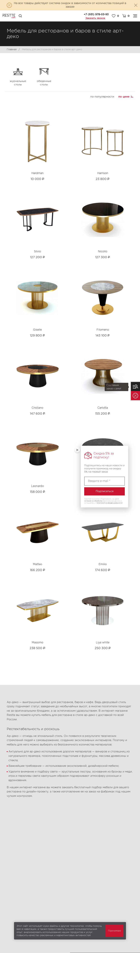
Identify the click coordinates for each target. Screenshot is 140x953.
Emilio (103, 564)
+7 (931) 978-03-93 (96, 14)
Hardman (37, 173)
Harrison (102, 173)
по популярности (102, 96)
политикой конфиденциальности (109, 502)
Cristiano (37, 408)
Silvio (37, 251)
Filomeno (103, 330)
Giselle (37, 330)
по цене (124, 96)
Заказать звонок (95, 18)
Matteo (37, 564)
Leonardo (37, 486)
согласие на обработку (93, 501)
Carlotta (102, 408)
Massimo (37, 642)
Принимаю (114, 931)
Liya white (102, 642)
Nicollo (102, 251)
